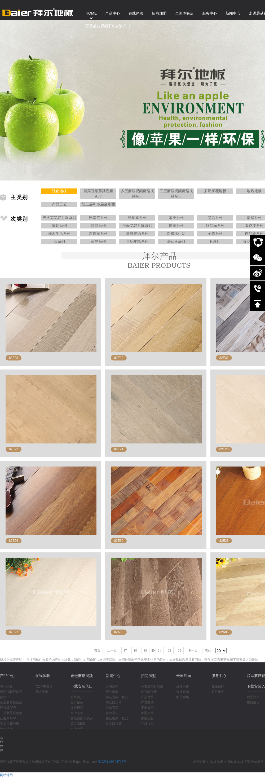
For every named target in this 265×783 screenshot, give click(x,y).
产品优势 (147, 697)
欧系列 (59, 242)
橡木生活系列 (59, 234)
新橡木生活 (176, 234)
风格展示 (41, 692)
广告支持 (147, 702)
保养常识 (112, 713)
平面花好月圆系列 (137, 226)
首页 (97, 650)
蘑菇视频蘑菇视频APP (98, 193)
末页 (208, 650)
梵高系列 (215, 218)
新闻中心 (113, 676)
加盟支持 (147, 713)
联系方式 (253, 697)
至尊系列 (215, 234)
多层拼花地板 (215, 191)
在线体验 (42, 676)
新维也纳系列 (137, 234)
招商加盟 (148, 676)
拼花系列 (98, 226)
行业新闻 (112, 692)
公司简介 (76, 697)
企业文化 (76, 713)
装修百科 (112, 708)
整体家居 (257, 762)
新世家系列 (98, 234)
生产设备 (76, 702)
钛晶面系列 (215, 226)
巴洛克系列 (98, 218)
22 (169, 650)
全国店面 (183, 676)
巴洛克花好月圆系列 (59, 218)
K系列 (215, 242)
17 (125, 650)
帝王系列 (176, 218)
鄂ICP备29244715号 (112, 762)
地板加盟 (216, 762)
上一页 (112, 650)
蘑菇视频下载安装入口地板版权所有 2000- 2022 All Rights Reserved (49, 762)
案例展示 (147, 708)
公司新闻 (112, 686)
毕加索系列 (137, 218)
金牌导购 (182, 692)
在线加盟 (147, 723)
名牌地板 (230, 762)
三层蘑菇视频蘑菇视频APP (176, 193)
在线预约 (217, 686)
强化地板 (59, 191)
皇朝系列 (59, 226)
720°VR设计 (44, 686)
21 (159, 650)
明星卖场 (182, 697)
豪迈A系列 (176, 242)
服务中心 (218, 676)
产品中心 (7, 676)
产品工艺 (59, 204)
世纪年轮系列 (137, 242)
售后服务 (217, 692)
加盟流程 (147, 718)
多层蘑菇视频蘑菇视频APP (137, 193)
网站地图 (6, 775)
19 (145, 650)
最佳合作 (182, 686)
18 (135, 650)
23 (179, 650)
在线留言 (253, 702)
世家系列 (176, 226)
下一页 (193, 650)
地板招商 (243, 762)
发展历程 (76, 708)
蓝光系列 (98, 242)
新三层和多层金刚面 (98, 204)
